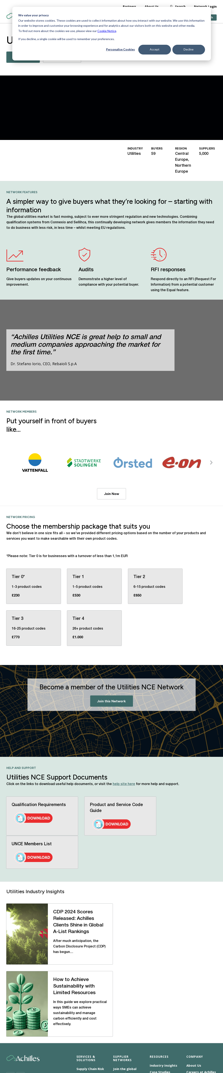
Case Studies (160, 973)
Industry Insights (163, 967)
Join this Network (111, 701)
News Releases (161, 980)
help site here (124, 784)
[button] (211, 462)
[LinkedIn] (21, 978)
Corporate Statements (176, 1043)
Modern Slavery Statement (134, 1043)
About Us (152, 6)
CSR (105, 1043)
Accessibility (61, 1043)
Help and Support (164, 993)
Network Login (205, 6)
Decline (189, 49)
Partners (129, 6)
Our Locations (197, 991)
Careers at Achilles (201, 973)
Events (155, 986)
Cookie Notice (106, 31)
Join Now (111, 494)
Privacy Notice (62, 1048)
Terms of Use (90, 1048)
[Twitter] (10, 978)
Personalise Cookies (120, 49)
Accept (154, 49)
